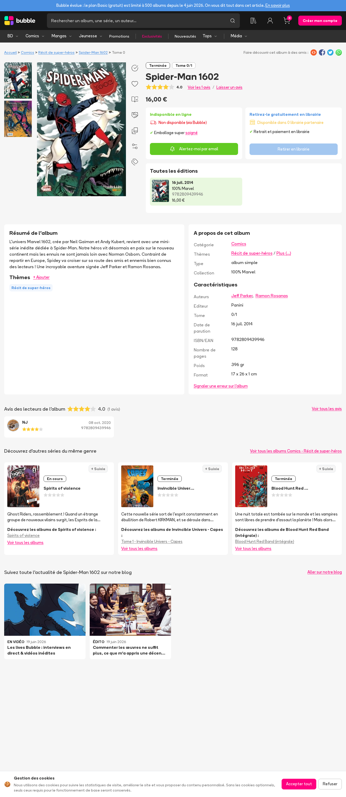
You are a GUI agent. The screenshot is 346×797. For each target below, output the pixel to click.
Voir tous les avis (327, 408)
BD (13, 35)
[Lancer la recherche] (232, 20)
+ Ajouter (41, 277)
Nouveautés (185, 36)
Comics (35, 35)
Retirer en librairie (293, 149)
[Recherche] (136, 20)
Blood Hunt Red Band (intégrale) (264, 541)
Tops (210, 35)
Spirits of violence (23, 535)
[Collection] (253, 20)
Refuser (330, 783)
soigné (191, 132)
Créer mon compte (320, 20)
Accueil (10, 52)
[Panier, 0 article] (287, 20)
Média (239, 35)
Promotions (119, 36)
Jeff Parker (241, 295)
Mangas (62, 35)
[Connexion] (270, 20)
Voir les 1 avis (199, 87)
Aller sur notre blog (324, 572)
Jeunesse (91, 35)
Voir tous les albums (25, 542)
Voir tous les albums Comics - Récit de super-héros (296, 450)
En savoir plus (277, 5)
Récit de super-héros (56, 52)
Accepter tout (299, 783)
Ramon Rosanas (272, 295)
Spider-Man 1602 (93, 52)
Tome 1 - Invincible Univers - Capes (152, 541)
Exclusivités (152, 36)
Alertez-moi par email (194, 149)
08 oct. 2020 (100, 422)
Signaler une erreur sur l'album (221, 385)
